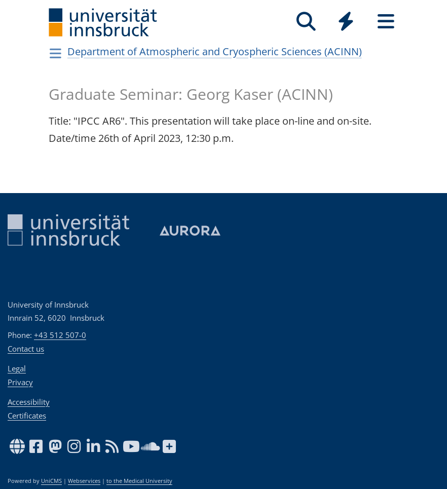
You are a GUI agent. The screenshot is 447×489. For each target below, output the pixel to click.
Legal (17, 368)
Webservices (84, 480)
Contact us (26, 349)
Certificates (27, 415)
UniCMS (51, 480)
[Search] (306, 21)
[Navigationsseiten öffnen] (55, 53)
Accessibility (29, 402)
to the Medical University (139, 480)
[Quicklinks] (346, 21)
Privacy (20, 382)
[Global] (346, 22)
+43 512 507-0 (60, 335)
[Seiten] (386, 21)
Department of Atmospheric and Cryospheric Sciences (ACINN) (214, 51)
